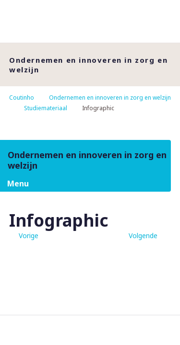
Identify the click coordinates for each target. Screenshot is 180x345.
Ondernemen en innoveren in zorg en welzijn (110, 97)
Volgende (143, 235)
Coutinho (21, 97)
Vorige (28, 235)
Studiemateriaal (45, 108)
